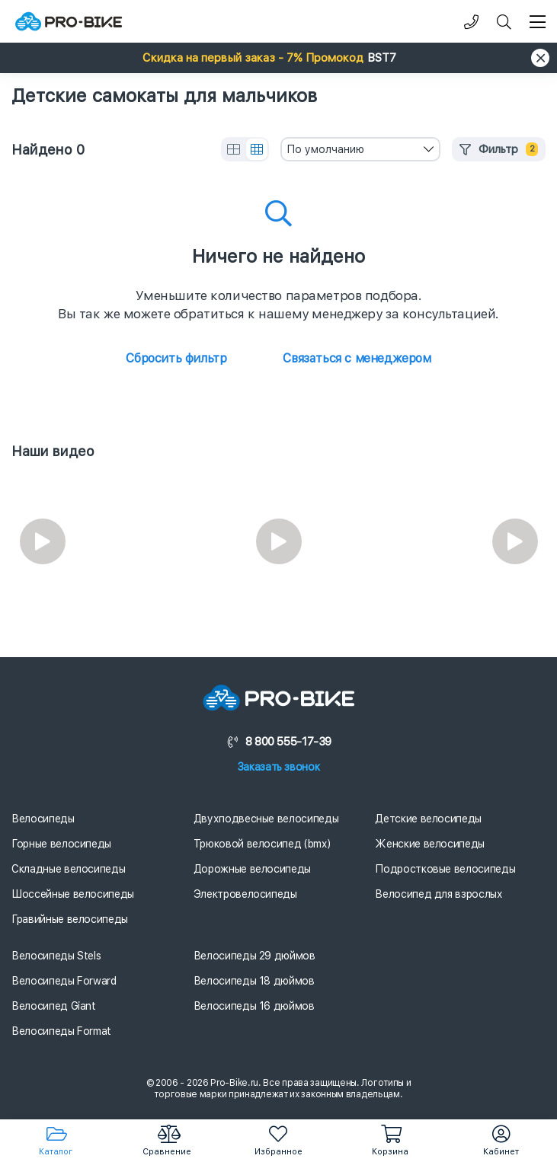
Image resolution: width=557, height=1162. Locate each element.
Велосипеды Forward (64, 981)
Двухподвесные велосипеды (266, 818)
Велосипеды (43, 818)
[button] (278, 58)
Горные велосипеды (61, 844)
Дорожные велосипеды (252, 869)
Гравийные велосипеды (69, 919)
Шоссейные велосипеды (72, 894)
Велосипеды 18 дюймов (254, 981)
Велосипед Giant (53, 1006)
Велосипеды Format (61, 1031)
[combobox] (360, 149)
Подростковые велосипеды (445, 869)
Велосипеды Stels (56, 956)
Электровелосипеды (245, 894)
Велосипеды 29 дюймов (254, 956)
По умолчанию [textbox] (325, 149)
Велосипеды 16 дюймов (254, 1006)
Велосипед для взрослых (438, 894)
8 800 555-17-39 (278, 742)
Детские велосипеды (428, 818)
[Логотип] (68, 21)
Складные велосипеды (68, 869)
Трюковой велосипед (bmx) (262, 844)
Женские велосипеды (430, 844)
